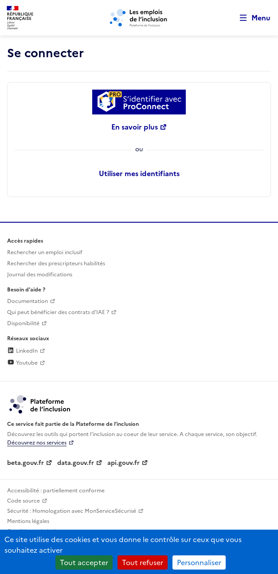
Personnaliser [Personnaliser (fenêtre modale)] (199, 562)
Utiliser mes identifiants (139, 173)
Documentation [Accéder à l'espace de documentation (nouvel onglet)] (27, 301)
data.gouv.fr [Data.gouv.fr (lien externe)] (75, 463)
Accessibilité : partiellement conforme (56, 491)
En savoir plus (134, 127)
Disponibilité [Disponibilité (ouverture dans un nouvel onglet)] (23, 323)
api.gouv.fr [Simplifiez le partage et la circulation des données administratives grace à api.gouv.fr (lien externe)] (123, 463)
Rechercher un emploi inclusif (44, 252)
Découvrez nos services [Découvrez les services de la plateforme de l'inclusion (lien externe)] (37, 443)
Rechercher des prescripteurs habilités (56, 263)
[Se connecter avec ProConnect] (139, 102)
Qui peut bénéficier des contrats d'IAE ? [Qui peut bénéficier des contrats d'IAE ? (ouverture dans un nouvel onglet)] (58, 312)
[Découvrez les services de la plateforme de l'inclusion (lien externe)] (40, 404)
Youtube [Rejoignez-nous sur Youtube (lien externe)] (22, 363)
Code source (23, 501)
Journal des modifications (39, 275)
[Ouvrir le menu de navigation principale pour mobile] (251, 18)
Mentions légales (28, 521)
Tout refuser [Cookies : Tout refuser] (142, 562)
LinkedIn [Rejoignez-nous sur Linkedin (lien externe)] (22, 351)
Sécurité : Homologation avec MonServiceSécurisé (71, 511)
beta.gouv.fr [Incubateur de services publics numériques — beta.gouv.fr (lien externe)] (25, 463)
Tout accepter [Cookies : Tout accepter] (84, 562)
